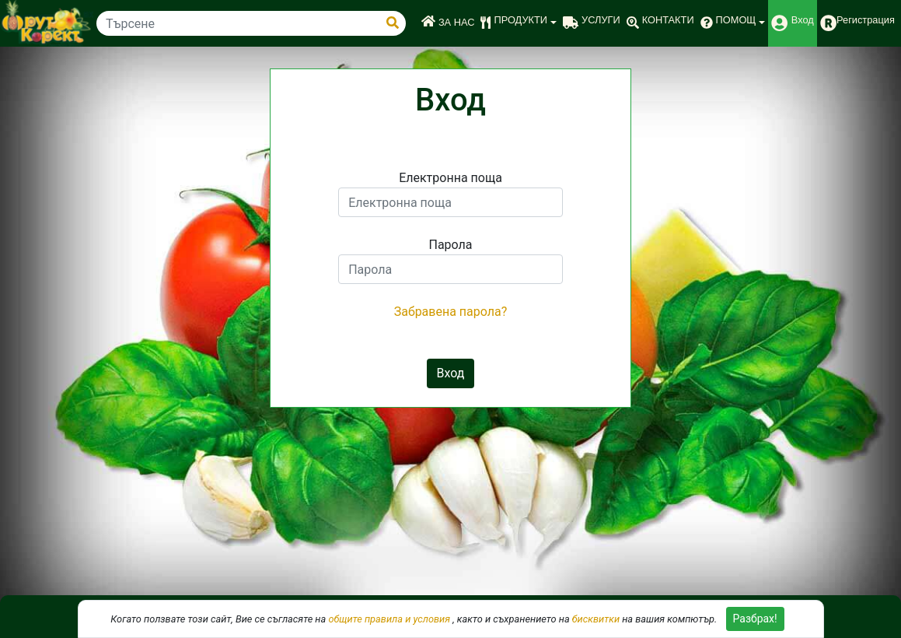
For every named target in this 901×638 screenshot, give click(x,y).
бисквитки (596, 619)
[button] (518, 23)
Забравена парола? (451, 311)
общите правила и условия (389, 619)
